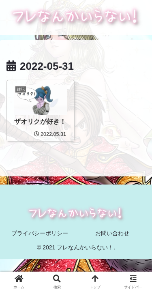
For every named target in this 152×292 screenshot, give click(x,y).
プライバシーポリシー (39, 233)
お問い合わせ (112, 233)
